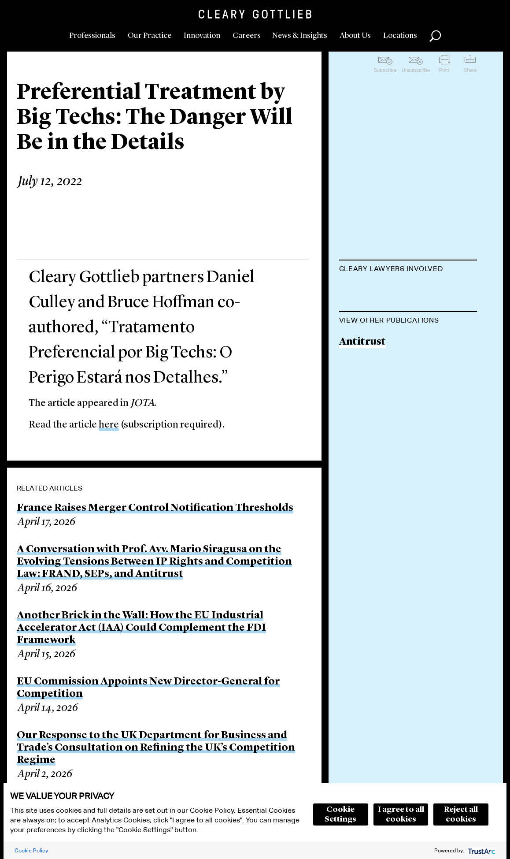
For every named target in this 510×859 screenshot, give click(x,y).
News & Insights (299, 36)
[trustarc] (480, 850)
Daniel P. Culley (376, 325)
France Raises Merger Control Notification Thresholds (155, 508)
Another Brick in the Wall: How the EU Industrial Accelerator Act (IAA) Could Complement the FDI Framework (141, 628)
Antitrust (362, 419)
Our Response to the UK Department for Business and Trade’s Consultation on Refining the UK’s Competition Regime (156, 748)
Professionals (92, 36)
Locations (400, 36)
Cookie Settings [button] (340, 814)
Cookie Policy (31, 850)
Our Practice (149, 36)
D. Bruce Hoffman (382, 291)
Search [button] (435, 36)
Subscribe (385, 70)
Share (470, 70)
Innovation (202, 36)
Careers (247, 36)
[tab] (408, 269)
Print (444, 70)
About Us (355, 36)
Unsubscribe (416, 70)
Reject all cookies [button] (461, 814)
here (109, 425)
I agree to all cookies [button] (401, 814)
